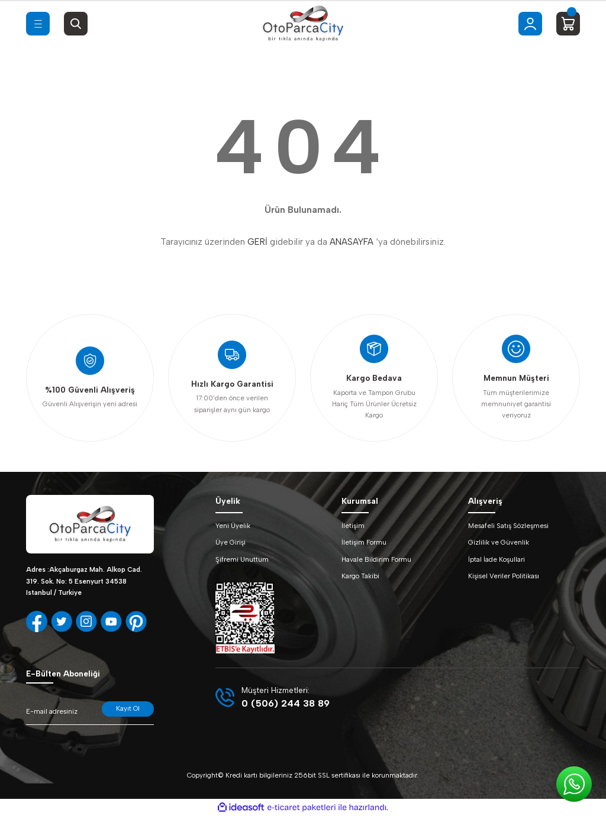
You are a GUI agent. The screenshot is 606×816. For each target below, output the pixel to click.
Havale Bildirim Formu (376, 559)
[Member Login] (530, 23)
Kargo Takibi (360, 576)
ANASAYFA (351, 242)
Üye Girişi (230, 542)
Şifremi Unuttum (242, 559)
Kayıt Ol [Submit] (128, 708)
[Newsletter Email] (90, 713)
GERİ (257, 242)
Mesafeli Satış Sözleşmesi (508, 526)
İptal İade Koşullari (496, 559)
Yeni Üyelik (232, 526)
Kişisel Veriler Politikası (503, 576)
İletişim (353, 526)
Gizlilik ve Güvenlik (498, 542)
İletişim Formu (363, 542)
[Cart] (568, 23)
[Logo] (303, 23)
